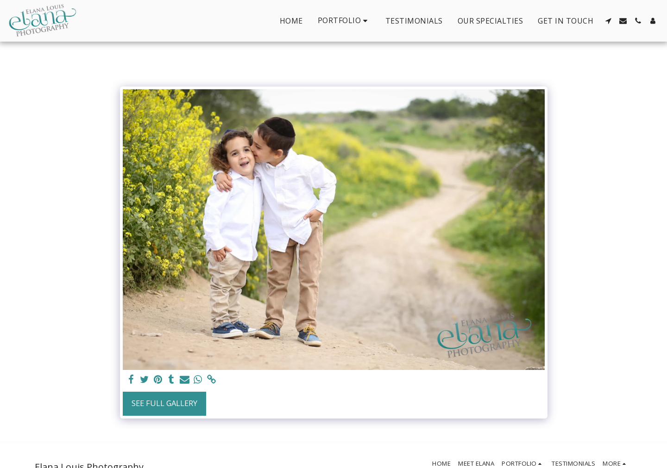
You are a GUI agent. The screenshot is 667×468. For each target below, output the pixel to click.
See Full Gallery (164, 403)
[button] (344, 20)
